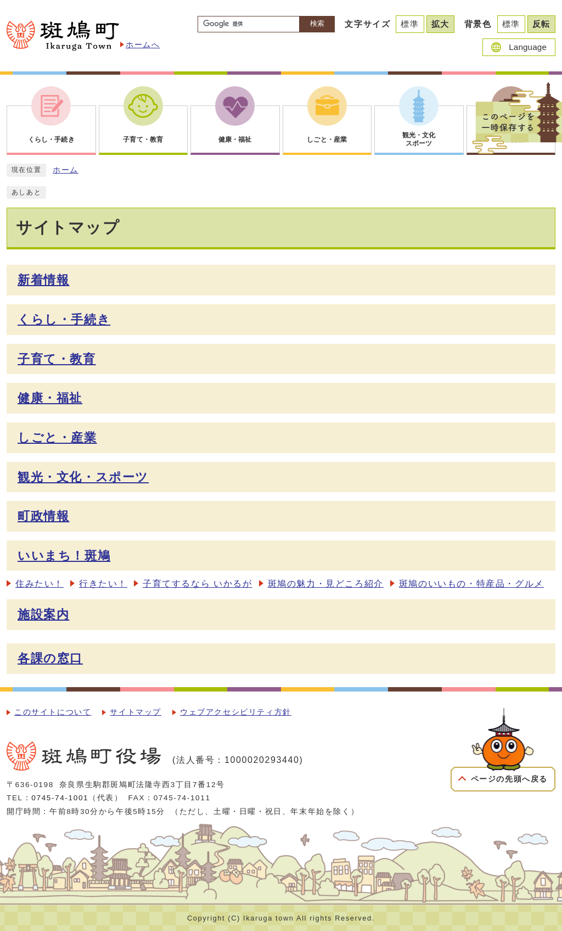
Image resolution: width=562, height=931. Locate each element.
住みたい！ (39, 583)
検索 (317, 23)
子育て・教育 (57, 359)
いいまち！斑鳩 (64, 555)
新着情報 (43, 280)
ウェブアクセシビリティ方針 (235, 712)
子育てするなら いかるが (197, 583)
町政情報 (43, 516)
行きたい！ (103, 583)
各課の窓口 (50, 658)
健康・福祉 (50, 398)
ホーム (65, 170)
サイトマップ (135, 712)
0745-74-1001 (59, 798)
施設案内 (43, 614)
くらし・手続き (64, 319)
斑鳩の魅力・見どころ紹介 (326, 583)
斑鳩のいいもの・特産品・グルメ (471, 583)
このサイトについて (52, 712)
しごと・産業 (57, 437)
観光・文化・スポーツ (83, 477)
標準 (410, 24)
